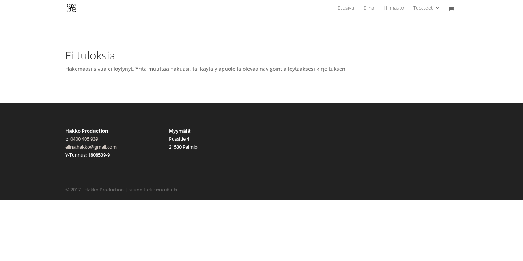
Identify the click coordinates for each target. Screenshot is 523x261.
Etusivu (346, 8)
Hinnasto (394, 8)
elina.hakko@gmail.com (91, 147)
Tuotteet (423, 8)
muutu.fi (166, 189)
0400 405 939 (84, 139)
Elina (369, 8)
